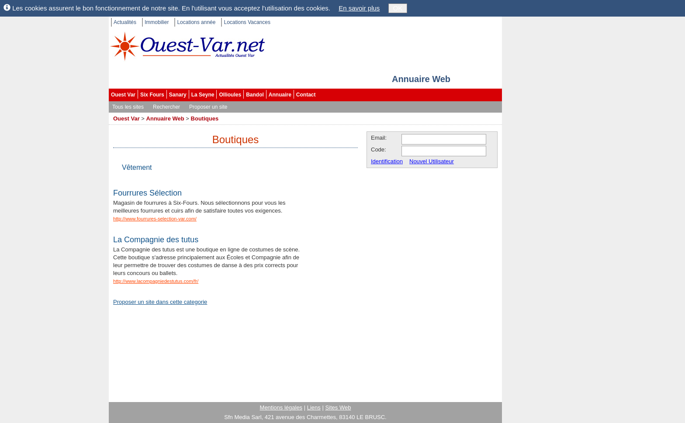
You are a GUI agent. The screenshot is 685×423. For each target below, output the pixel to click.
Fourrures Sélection (147, 193)
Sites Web (338, 407)
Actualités (125, 22)
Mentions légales (281, 407)
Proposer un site (208, 107)
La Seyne (202, 95)
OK (398, 8)
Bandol (255, 95)
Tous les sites (128, 107)
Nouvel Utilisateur (431, 161)
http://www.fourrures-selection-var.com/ (155, 218)
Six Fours (152, 95)
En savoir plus (359, 8)
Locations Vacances (247, 22)
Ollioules (230, 95)
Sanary (178, 95)
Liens (314, 407)
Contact (306, 95)
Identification (387, 161)
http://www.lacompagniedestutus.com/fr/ (155, 281)
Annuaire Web (165, 118)
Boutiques (205, 118)
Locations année (196, 22)
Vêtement (137, 167)
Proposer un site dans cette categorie (160, 302)
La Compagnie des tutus (155, 239)
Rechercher (166, 107)
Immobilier (157, 22)
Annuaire (280, 95)
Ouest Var (123, 95)
